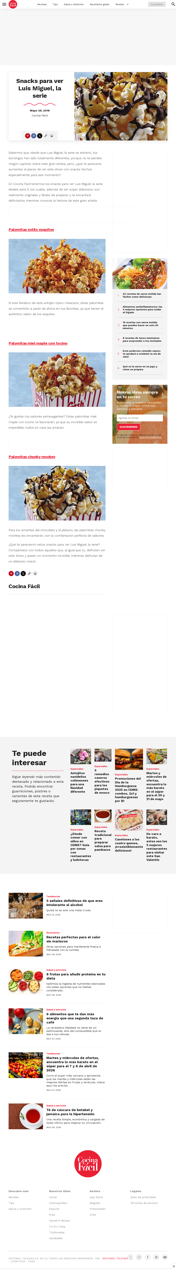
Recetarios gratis (99, 4)
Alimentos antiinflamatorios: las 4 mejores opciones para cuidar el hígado (142, 309)
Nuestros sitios (59, 1191)
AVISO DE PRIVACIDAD (150, 437)
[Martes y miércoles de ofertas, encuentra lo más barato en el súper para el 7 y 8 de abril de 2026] (26, 1065)
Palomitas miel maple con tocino (38, 343)
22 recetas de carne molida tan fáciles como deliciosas (142, 295)
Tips (55, 4)
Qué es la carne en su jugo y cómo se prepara (140, 368)
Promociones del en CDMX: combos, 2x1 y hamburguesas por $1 (128, 790)
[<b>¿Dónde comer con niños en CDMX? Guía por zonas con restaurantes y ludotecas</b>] (80, 817)
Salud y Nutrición (74, 4)
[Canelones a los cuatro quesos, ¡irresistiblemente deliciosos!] (129, 820)
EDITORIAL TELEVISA (115, 1258)
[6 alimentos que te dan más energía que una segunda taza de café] (26, 1021)
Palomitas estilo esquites (31, 229)
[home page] (13, 4)
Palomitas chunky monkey (32, 457)
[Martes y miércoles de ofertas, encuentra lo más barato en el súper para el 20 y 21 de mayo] (156, 756)
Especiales (76, 769)
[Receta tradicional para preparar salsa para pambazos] (103, 816)
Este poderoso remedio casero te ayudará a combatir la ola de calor (142, 353)
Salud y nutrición (56, 970)
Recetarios (53, 932)
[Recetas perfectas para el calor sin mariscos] (26, 943)
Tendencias (53, 896)
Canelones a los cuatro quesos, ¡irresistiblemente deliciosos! (129, 844)
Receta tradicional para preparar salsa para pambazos (103, 840)
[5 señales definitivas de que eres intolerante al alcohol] (26, 906)
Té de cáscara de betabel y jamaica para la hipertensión (70, 1112)
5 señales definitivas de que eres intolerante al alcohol (74, 903)
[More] (128, 4)
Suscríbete (157, 4)
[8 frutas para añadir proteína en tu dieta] (26, 981)
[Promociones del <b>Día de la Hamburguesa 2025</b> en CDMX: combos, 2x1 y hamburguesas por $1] (129, 759)
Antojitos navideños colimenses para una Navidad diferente (79, 782)
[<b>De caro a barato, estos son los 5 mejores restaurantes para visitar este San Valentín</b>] (156, 817)
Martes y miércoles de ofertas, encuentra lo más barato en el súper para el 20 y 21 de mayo (156, 786)
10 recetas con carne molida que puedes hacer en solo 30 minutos (140, 325)
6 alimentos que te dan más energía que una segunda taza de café (74, 1018)
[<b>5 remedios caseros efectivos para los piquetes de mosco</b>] (103, 755)
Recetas (42, 4)
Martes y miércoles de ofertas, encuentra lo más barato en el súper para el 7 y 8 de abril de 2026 (72, 1064)
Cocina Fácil (40, 115)
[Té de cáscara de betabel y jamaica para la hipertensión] (26, 1116)
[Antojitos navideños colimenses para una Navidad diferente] (80, 756)
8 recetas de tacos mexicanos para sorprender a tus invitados (142, 339)
